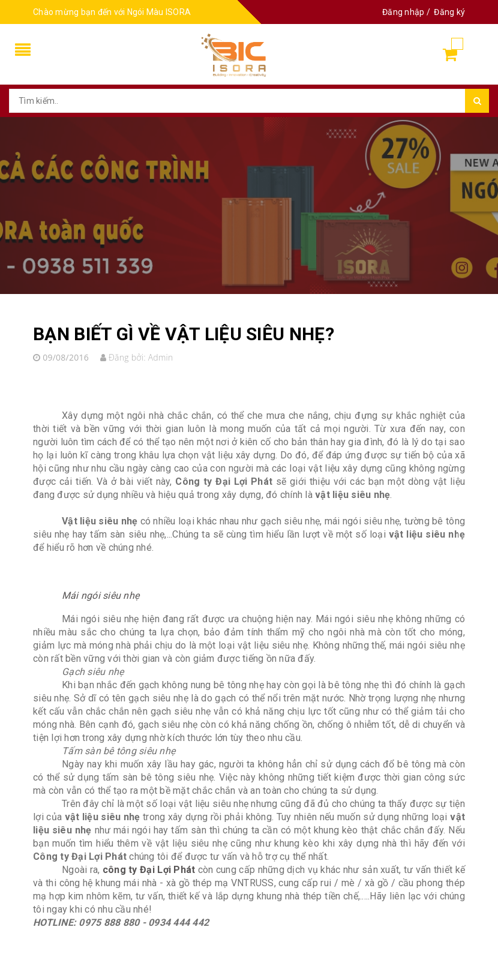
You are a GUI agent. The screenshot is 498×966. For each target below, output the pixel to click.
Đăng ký (449, 12)
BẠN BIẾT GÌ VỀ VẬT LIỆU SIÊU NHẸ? (183, 333)
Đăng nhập (403, 12)
